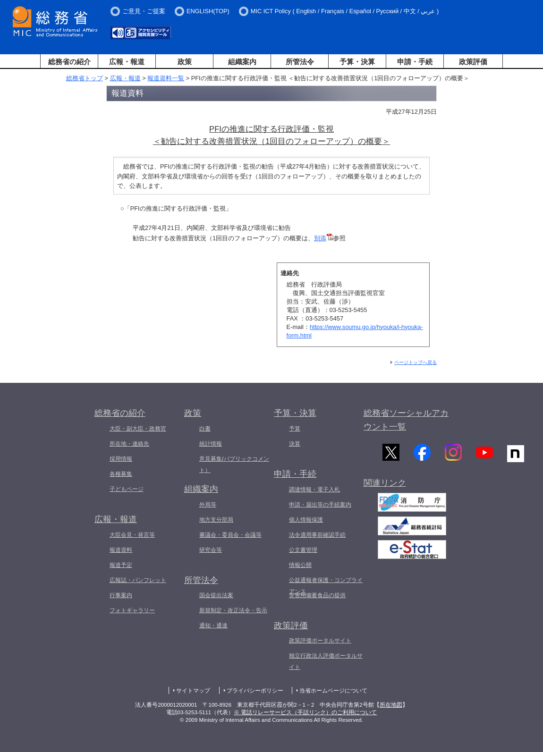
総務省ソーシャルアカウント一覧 (406, 419)
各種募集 (121, 474)
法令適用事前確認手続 (317, 535)
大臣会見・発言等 (132, 535)
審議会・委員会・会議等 (230, 535)
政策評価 (473, 62)
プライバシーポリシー (255, 690)
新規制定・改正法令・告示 (233, 610)
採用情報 (121, 459)
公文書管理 (303, 550)
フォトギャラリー (132, 610)
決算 (294, 443)
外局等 (207, 504)
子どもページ (127, 489)
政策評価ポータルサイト (320, 640)
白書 (205, 428)
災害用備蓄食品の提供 (317, 595)
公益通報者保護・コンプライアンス (326, 586)
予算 (294, 428)
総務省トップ (84, 78)
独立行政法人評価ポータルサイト (326, 661)
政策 (185, 62)
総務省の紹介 (69, 62)
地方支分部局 (216, 519)
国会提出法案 (216, 595)
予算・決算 (357, 62)
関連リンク (385, 486)
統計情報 (210, 443)
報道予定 (121, 565)
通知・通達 (213, 625)
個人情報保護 (306, 519)
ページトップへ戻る (415, 362)
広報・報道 (126, 62)
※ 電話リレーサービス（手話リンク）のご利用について (305, 712)
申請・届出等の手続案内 (320, 504)
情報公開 (300, 565)
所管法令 (300, 62)
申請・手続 (415, 62)
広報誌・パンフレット (138, 580)
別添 (323, 238)
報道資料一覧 (165, 78)
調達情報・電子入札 (314, 489)
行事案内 (121, 595)
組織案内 (242, 62)
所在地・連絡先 (129, 443)
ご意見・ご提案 (143, 11)
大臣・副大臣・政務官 (138, 428)
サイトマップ (193, 690)
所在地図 (391, 705)
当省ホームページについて (333, 690)
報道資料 (121, 550)
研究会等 (210, 550)
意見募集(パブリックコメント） (234, 464)
